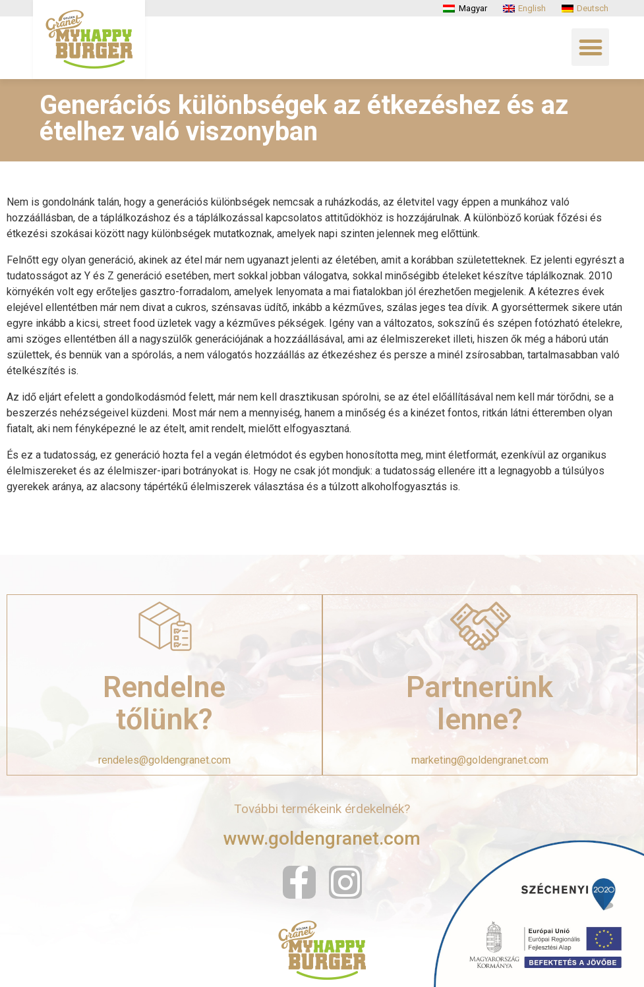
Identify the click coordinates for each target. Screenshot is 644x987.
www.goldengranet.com (322, 838)
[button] (590, 47)
